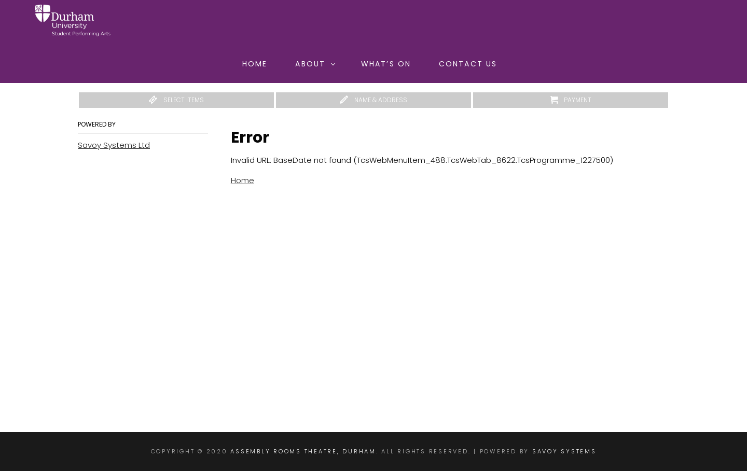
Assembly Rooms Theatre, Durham (303, 451)
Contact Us (468, 64)
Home (254, 64)
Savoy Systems (564, 451)
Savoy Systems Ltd (114, 145)
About (315, 64)
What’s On (386, 64)
